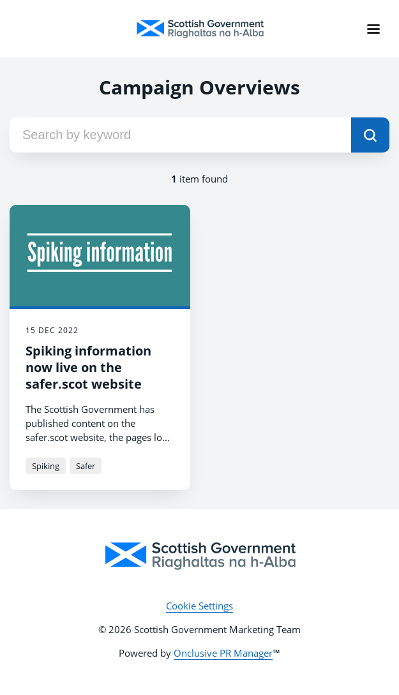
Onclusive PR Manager (223, 652)
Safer (85, 466)
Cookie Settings (199, 605)
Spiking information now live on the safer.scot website (88, 367)
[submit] (370, 135)
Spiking (45, 466)
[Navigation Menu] (373, 29)
